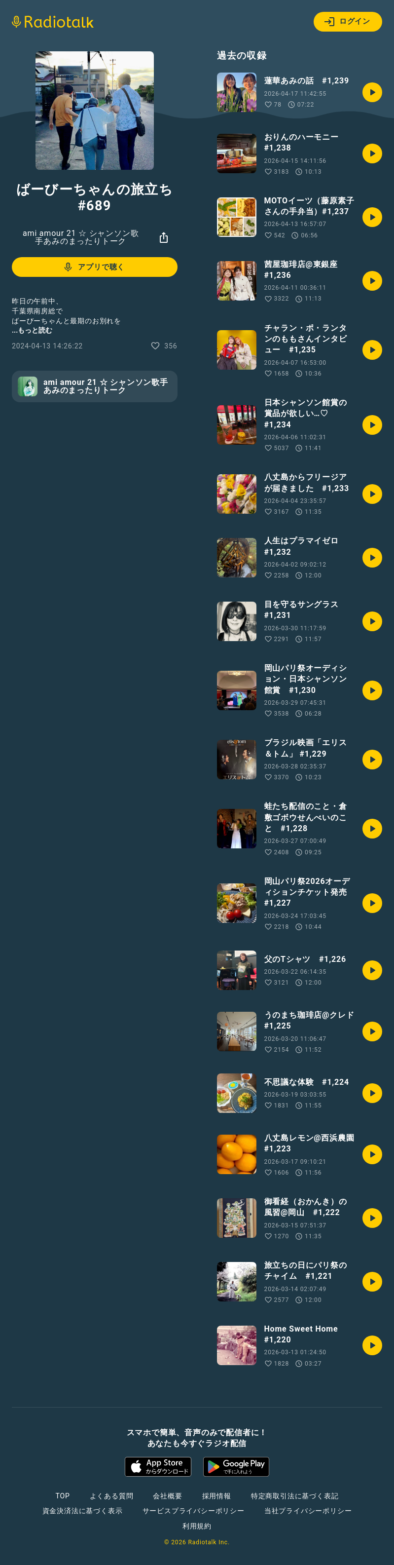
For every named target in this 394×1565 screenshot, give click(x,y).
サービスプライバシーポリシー (194, 1511)
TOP (62, 1496)
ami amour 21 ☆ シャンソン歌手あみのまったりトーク (81, 237)
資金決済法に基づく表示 (82, 1511)
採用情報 (216, 1496)
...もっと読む (32, 330)
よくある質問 (112, 1496)
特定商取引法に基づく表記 (295, 1496)
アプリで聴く (93, 267)
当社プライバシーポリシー (308, 1511)
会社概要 (167, 1496)
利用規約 (197, 1526)
